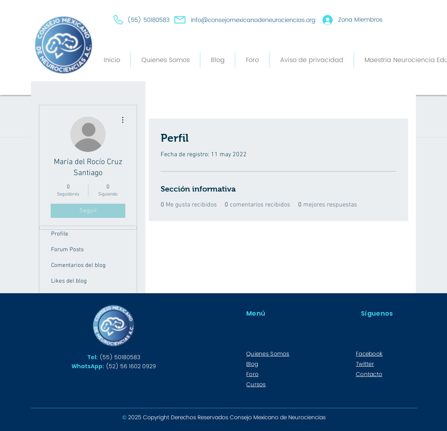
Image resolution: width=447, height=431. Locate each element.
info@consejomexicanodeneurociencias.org (253, 20)
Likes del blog (69, 281)
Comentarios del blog (78, 265)
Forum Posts (67, 249)
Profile (59, 233)
